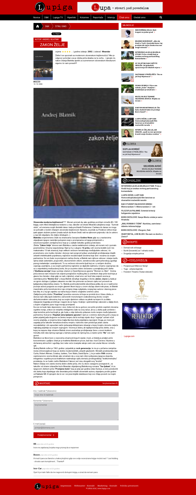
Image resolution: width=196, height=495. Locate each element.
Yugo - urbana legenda (133, 269)
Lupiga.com (129, 336)
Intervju (111, 17)
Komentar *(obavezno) (76, 410)
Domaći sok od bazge (132, 248)
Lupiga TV (58, 17)
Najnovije (128, 25)
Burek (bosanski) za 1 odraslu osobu (139, 251)
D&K (46, 17)
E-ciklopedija (135, 260)
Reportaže (98, 17)
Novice (36, 17)
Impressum (66, 485)
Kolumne (84, 17)
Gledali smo (140, 17)
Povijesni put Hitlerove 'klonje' (136, 266)
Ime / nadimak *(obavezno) (76, 393)
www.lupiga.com (104, 488)
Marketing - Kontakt (107, 485)
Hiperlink (71, 17)
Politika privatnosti (129, 485)
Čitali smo (124, 17)
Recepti (130, 242)
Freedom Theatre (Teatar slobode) (138, 272)
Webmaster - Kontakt (84, 485)
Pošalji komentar (46, 435)
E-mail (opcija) (76, 426)
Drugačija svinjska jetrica (134, 253)
